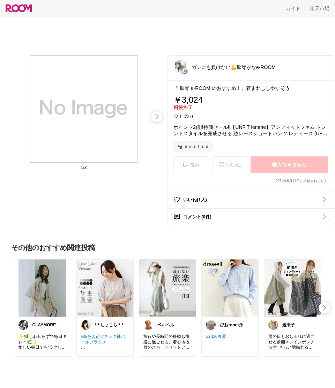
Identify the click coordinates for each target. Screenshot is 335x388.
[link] (42, 287)
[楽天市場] (319, 8)
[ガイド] (293, 8)
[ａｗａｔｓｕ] (193, 146)
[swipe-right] (156, 116)
